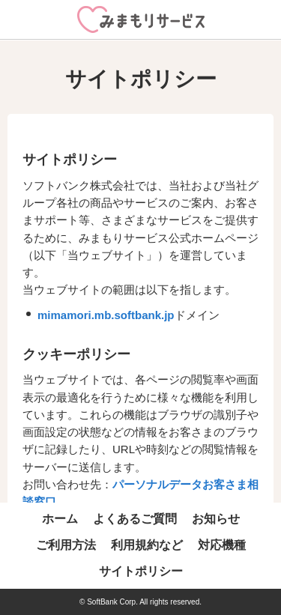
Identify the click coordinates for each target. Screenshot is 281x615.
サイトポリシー (141, 571)
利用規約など (147, 545)
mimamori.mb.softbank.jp (106, 315)
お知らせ (216, 518)
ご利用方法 (66, 545)
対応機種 (222, 545)
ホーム (60, 518)
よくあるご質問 (135, 518)
